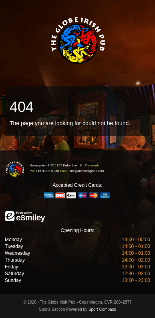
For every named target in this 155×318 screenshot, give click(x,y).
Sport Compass (102, 309)
